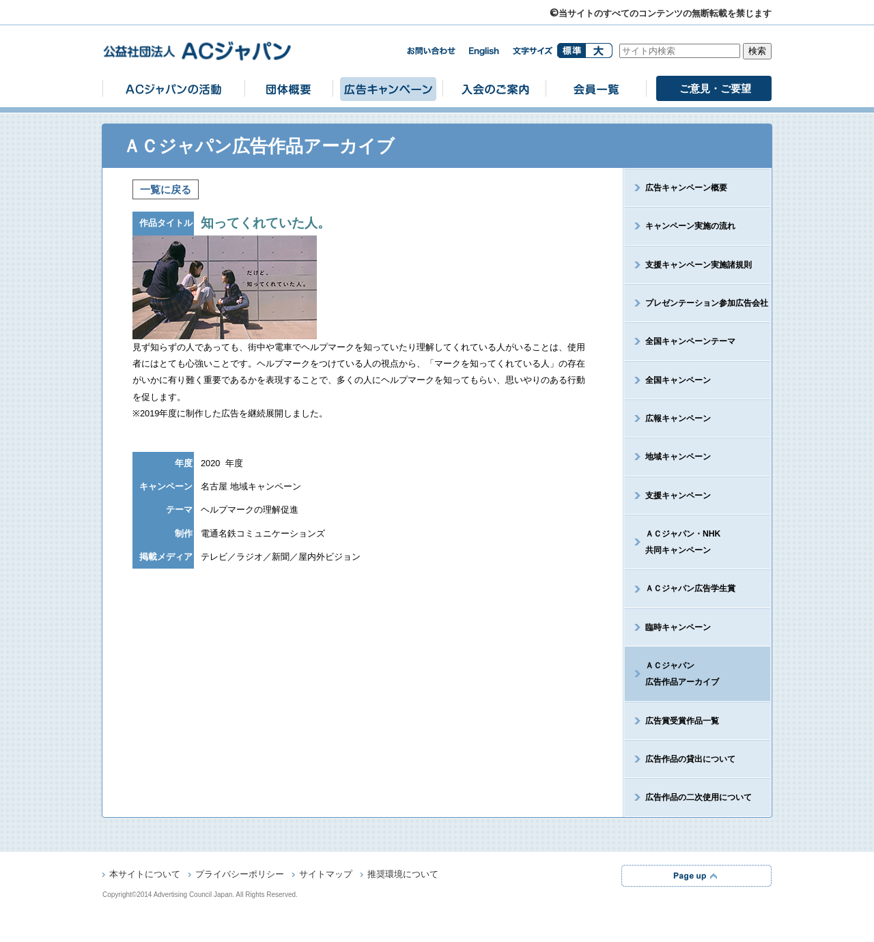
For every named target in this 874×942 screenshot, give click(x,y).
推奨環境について (402, 875)
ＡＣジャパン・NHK (672, 542)
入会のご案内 (494, 88)
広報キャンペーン (678, 418)
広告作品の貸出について (690, 759)
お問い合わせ (430, 50)
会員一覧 (596, 88)
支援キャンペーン (678, 495)
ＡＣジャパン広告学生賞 (690, 588)
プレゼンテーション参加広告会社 (706, 303)
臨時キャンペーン (678, 627)
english (484, 51)
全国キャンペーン (678, 380)
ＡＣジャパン (672, 674)
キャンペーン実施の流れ (690, 226)
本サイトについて (144, 875)
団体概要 (289, 88)
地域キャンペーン (678, 456)
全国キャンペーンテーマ (690, 341)
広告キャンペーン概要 (686, 187)
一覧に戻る (165, 189)
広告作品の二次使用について (698, 797)
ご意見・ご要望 (715, 88)
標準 (571, 50)
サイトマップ (325, 875)
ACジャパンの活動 (173, 88)
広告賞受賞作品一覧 (682, 721)
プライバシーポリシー (239, 875)
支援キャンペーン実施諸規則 (698, 265)
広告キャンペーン (388, 88)
